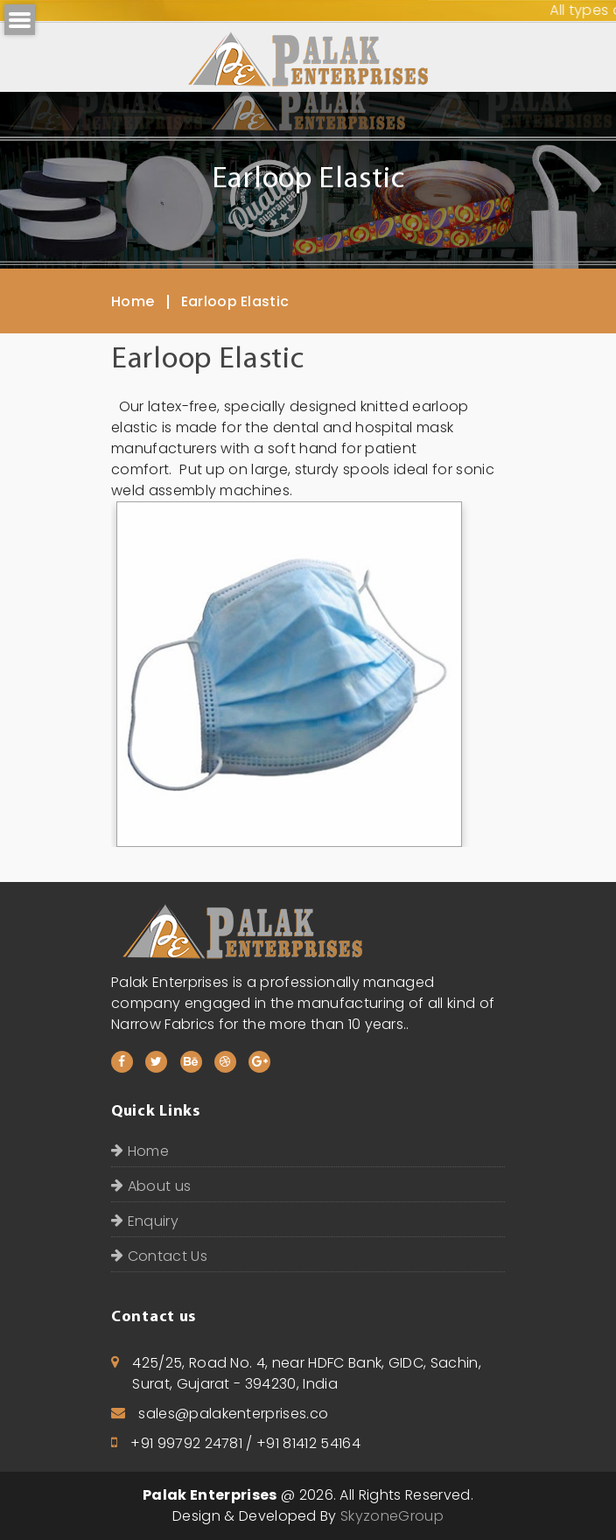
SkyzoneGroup (392, 1516)
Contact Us (159, 1256)
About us (151, 1186)
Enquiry (144, 1221)
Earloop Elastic (235, 301)
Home (132, 301)
